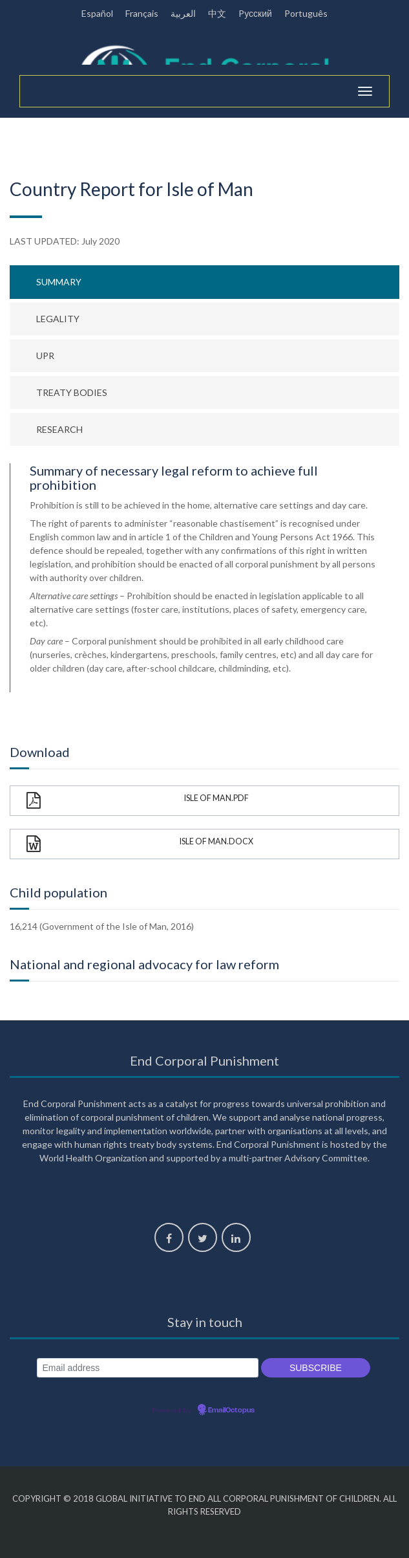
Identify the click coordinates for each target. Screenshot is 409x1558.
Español (97, 13)
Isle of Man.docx (139, 844)
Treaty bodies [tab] (71, 392)
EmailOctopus (231, 1410)
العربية (183, 13)
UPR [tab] (45, 355)
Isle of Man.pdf (137, 801)
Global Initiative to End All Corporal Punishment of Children (237, 1498)
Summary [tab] (58, 281)
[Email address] (147, 1368)
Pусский (255, 13)
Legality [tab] (57, 318)
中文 (217, 13)
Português (306, 13)
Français (141, 13)
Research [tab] (59, 429)
